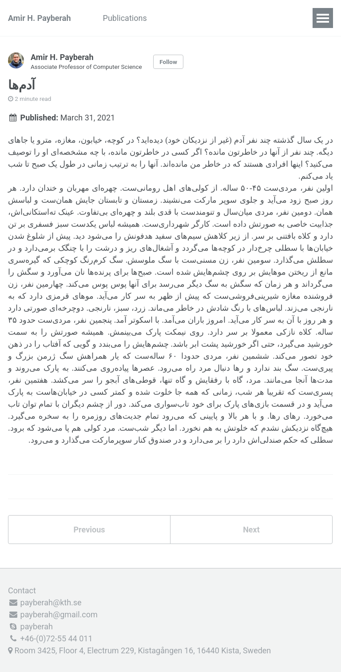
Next (251, 529)
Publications (125, 18)
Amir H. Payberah (39, 18)
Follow (168, 61)
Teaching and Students (203, 18)
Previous (89, 529)
